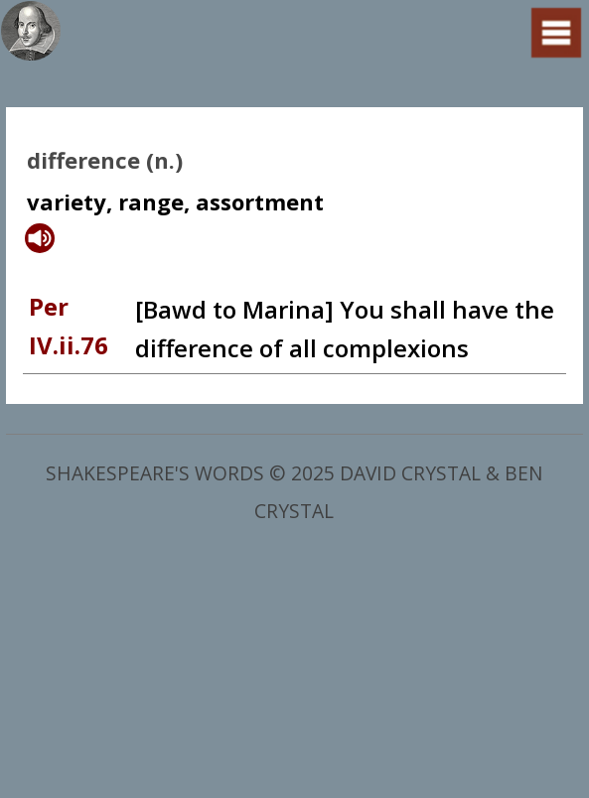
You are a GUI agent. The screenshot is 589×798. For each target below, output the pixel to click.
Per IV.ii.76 (68, 325)
